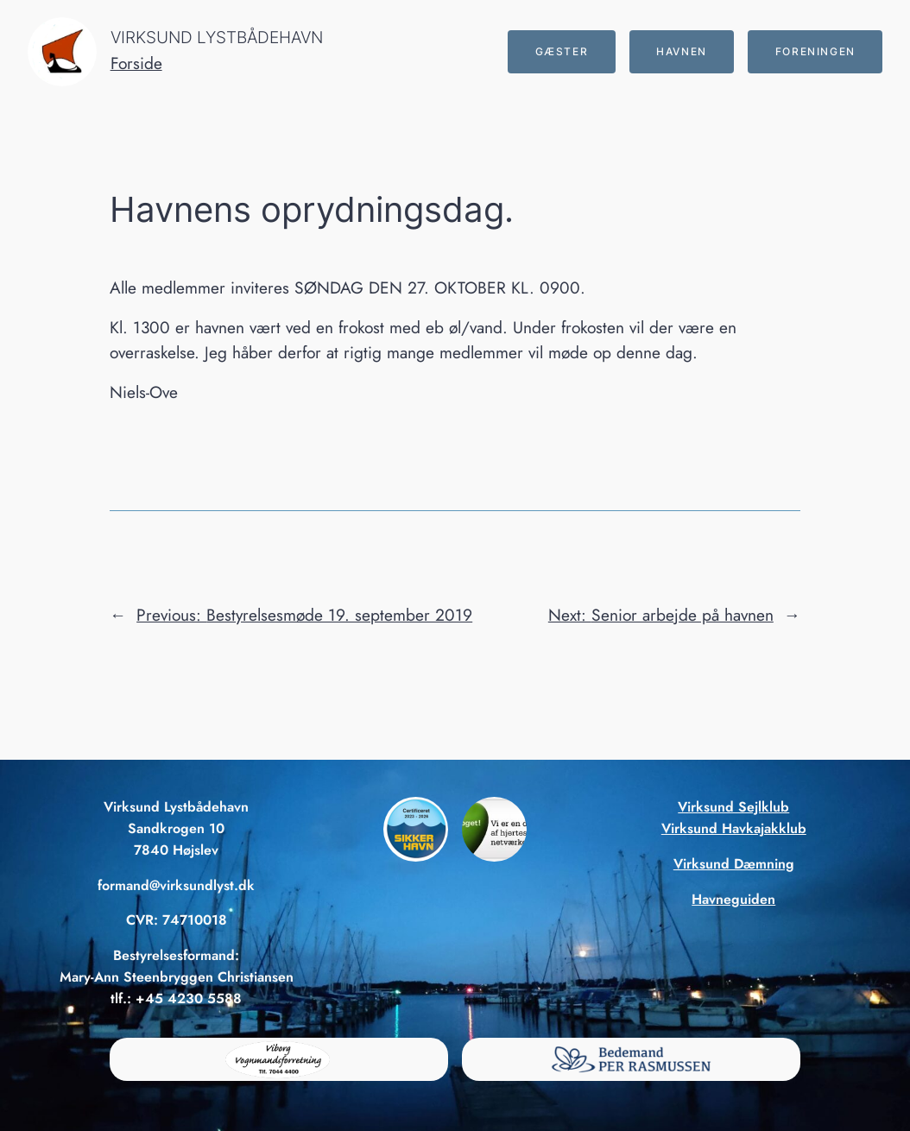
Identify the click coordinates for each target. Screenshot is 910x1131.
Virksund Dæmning (733, 864)
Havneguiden (733, 899)
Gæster (562, 51)
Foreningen (815, 51)
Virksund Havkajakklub (733, 828)
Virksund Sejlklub (733, 807)
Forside (136, 63)
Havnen (681, 51)
